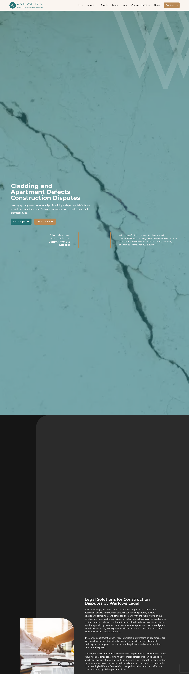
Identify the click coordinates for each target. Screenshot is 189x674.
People (104, 5)
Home (80, 5)
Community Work (140, 5)
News (157, 5)
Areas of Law (119, 5)
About (92, 5)
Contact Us (172, 5)
